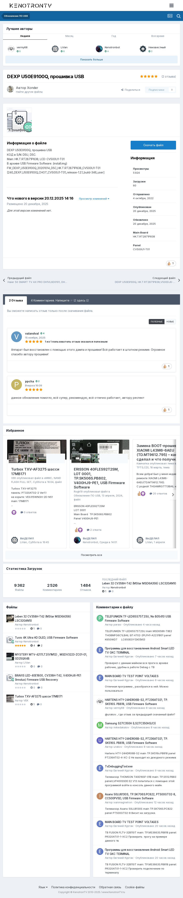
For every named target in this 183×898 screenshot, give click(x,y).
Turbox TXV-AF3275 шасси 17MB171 (38, 696)
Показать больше (91, 59)
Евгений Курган (123, 656)
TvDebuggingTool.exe (119, 766)
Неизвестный (157, 47)
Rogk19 (78, 491)
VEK (13, 478)
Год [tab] (114, 35)
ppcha (29, 381)
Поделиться (130, 89)
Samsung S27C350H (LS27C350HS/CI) (130, 723)
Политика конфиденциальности (73, 887)
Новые (170, 321)
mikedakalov (121, 727)
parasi (117, 624)
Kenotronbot (112, 47)
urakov (118, 746)
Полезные (156, 321)
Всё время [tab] (157, 35)
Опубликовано (141, 624)
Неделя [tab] (25, 35)
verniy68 (22, 47)
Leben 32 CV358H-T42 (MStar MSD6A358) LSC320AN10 (139, 583)
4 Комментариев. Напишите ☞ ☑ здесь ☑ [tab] (60, 300)
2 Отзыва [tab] (16, 300)
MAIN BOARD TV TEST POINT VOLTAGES (132, 676)
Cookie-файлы (134, 887)
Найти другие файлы (29, 91)
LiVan (64, 47)
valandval (32, 333)
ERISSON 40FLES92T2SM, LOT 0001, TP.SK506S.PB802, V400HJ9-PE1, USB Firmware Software (99, 478)
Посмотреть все (91, 554)
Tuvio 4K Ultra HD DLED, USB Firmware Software (46, 637)
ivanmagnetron (123, 802)
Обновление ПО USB (87, 495)
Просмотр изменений (94, 198)
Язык (43, 887)
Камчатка (143, 463)
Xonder (32, 88)
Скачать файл (153, 145)
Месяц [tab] (69, 35)
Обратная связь (110, 887)
